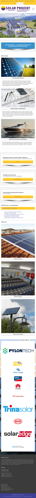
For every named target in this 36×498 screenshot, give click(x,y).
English (21, 3)
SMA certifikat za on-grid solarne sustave (11, 216)
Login (14, 3)
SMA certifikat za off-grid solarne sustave (11, 215)
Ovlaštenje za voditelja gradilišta (10, 213)
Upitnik (18, 161)
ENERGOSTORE (18, 179)
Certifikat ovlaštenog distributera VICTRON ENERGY (13, 217)
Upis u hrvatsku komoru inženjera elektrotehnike (13, 211)
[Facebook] (18, 3)
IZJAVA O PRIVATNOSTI (28, 496)
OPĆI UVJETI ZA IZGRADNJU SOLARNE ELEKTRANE (13, 496)
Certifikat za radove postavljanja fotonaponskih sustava (14, 214)
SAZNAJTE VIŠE (18, 196)
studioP (23, 494)
